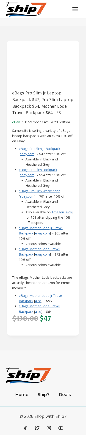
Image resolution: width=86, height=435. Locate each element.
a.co (69, 212)
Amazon (58, 212)
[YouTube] (60, 428)
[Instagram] (48, 428)
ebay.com (27, 154)
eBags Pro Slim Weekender (39, 191)
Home (21, 394)
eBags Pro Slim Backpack (38, 170)
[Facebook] (25, 428)
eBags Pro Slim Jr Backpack (39, 148)
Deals (65, 394)
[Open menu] (75, 9)
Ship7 (44, 394)
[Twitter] (37, 428)
